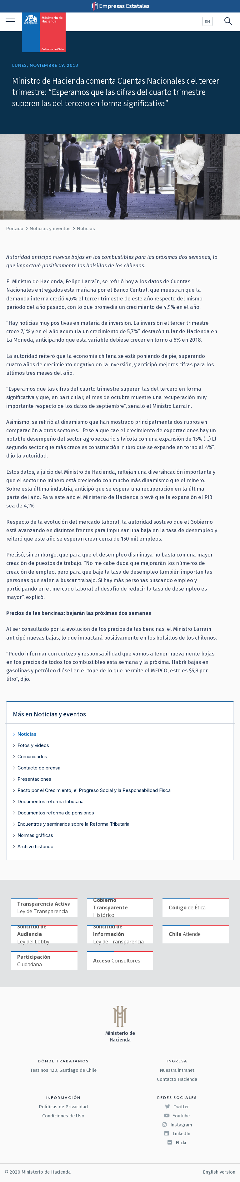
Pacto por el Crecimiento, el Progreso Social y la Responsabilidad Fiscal (95, 790)
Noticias (86, 228)
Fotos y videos (33, 745)
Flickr (177, 1142)
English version (219, 1172)
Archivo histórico (35, 846)
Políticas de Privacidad (63, 1107)
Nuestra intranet (177, 1070)
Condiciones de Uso (63, 1116)
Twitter (177, 1107)
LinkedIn (177, 1133)
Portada (14, 228)
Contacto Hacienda (177, 1079)
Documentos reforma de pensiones (56, 813)
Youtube (177, 1116)
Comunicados (32, 756)
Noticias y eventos (50, 228)
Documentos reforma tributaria (50, 801)
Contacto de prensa (39, 768)
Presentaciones (34, 779)
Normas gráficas (35, 835)
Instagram (177, 1125)
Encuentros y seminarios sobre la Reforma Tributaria (73, 824)
